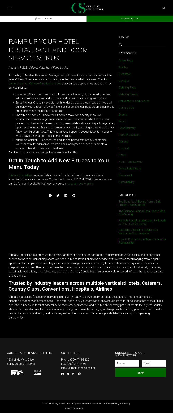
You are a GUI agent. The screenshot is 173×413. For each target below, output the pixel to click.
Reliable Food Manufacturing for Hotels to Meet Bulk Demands (142, 222)
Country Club (126, 107)
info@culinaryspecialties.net (78, 368)
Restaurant (125, 175)
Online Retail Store (130, 168)
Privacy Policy (112, 403)
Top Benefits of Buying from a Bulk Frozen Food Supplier (140, 203)
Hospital (124, 148)
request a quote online (80, 183)
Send (141, 372)
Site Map (126, 403)
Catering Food (127, 87)
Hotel (42, 67)
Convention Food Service (134, 101)
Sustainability (127, 182)
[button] (10, 8)
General (123, 141)
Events (123, 114)
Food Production (129, 134)
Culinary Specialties (20, 175)
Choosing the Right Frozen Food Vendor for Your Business (138, 231)
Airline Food (126, 60)
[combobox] (142, 44)
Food (34, 67)
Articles (123, 67)
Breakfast (125, 74)
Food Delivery (127, 128)
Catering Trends (128, 94)
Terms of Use (96, 403)
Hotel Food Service (57, 67)
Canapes (124, 80)
